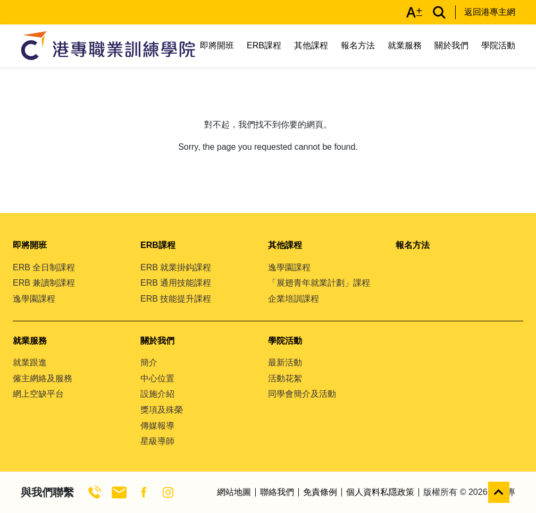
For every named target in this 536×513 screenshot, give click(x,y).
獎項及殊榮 (161, 409)
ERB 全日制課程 (44, 267)
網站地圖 (234, 492)
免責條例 (320, 492)
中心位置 (157, 378)
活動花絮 (285, 378)
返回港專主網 (489, 11)
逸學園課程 (34, 298)
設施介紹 (157, 393)
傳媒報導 (157, 425)
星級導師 (157, 441)
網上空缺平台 (38, 393)
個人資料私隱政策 (380, 492)
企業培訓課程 (293, 298)
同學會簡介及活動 (302, 393)
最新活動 (285, 362)
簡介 (148, 362)
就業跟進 (30, 362)
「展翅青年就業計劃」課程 (319, 282)
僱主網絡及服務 (42, 378)
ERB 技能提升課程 (175, 298)
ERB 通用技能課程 (175, 282)
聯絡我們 (277, 492)
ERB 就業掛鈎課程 (175, 267)
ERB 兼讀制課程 (44, 282)
